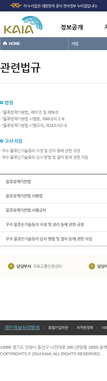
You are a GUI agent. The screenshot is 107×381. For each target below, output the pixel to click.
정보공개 (71, 27)
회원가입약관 (58, 327)
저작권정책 (84, 327)
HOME (14, 43)
